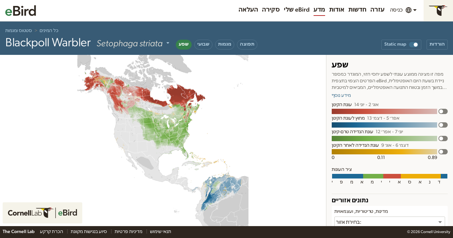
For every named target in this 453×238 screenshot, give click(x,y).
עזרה (377, 10)
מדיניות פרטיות (129, 231)
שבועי (203, 44)
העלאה (248, 10)
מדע (319, 10)
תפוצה (247, 44)
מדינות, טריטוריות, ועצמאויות (361, 211)
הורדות (437, 44)
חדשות (357, 10)
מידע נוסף (341, 95)
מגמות (224, 44)
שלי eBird (297, 10)
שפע (184, 44)
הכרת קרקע (52, 231)
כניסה (396, 10)
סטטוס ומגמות (18, 30)
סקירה (271, 10)
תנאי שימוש (160, 231)
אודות (336, 10)
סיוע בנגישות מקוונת (89, 231)
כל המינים (49, 30)
